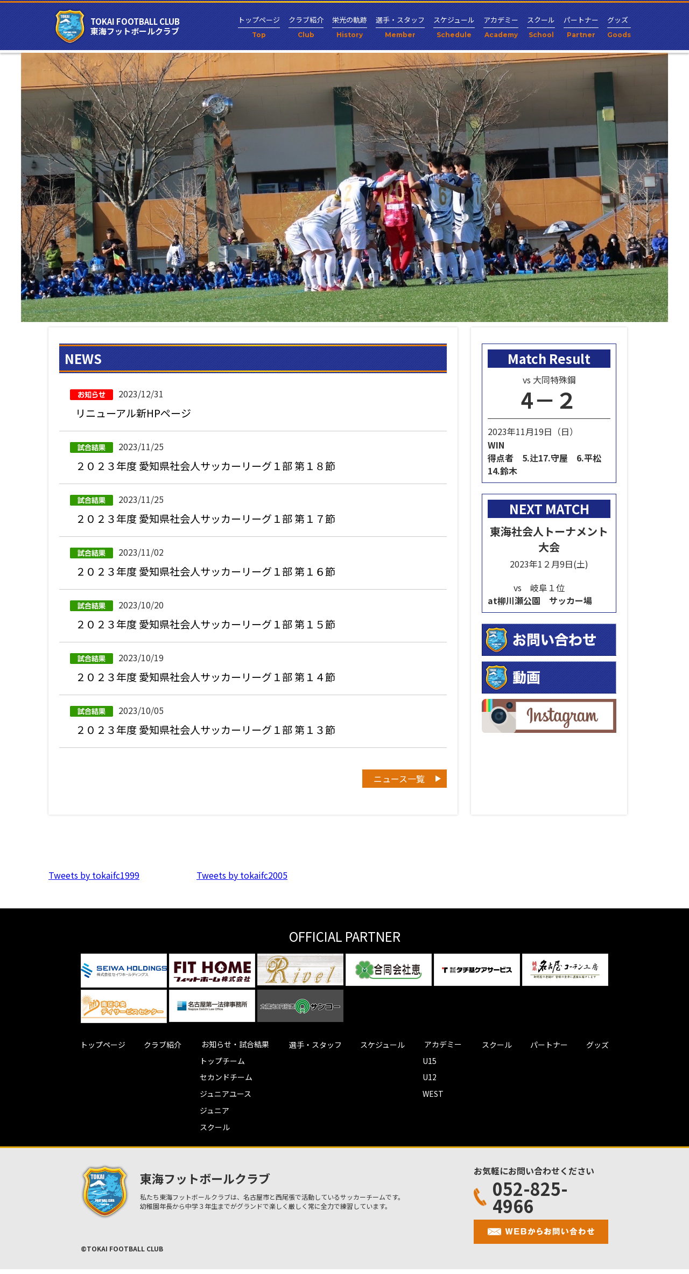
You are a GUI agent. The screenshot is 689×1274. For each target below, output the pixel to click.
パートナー (556, 1051)
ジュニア (211, 1116)
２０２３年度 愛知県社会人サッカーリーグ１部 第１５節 (212, 628)
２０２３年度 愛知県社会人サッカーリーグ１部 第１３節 (212, 736)
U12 (433, 1084)
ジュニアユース (222, 1100)
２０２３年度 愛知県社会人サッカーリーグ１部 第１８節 (212, 467)
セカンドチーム (222, 1084)
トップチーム (219, 1067)
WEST (436, 1100)
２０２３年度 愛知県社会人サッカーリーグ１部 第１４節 (212, 682)
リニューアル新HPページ (136, 413)
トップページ (93, 1051)
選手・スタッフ (312, 1051)
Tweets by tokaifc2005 (241, 882)
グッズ (607, 1051)
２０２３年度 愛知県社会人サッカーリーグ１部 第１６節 (212, 575)
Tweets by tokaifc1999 (93, 882)
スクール (211, 1132)
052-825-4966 (521, 1202)
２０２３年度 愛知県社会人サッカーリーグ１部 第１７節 (212, 521)
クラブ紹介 (156, 1051)
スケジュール (382, 1051)
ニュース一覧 (399, 786)
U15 (433, 1067)
